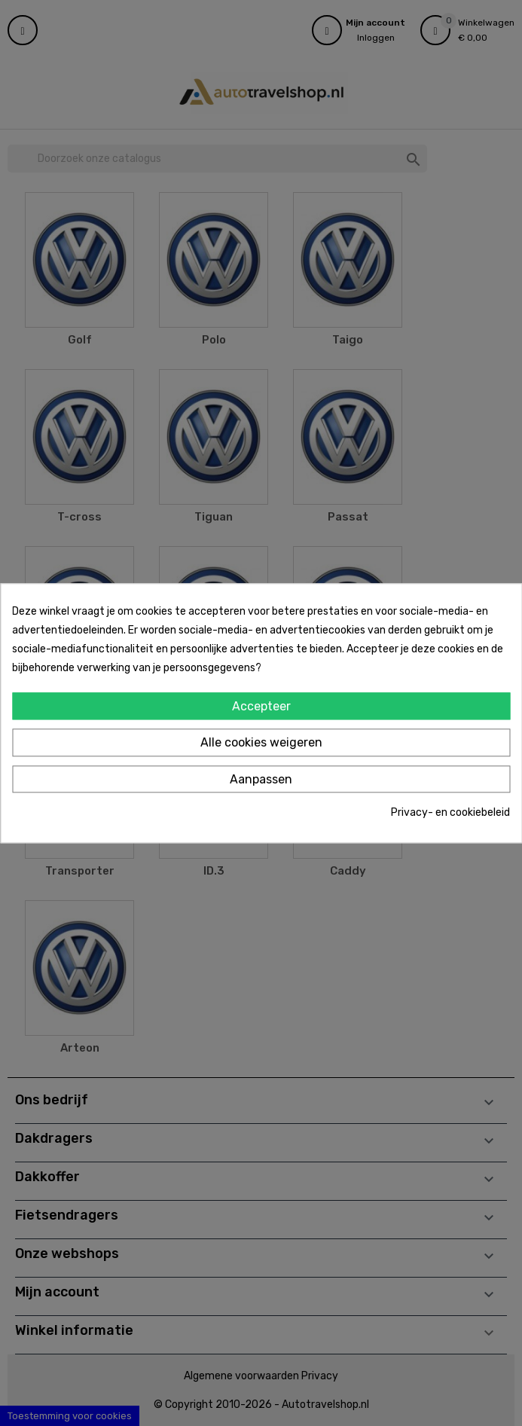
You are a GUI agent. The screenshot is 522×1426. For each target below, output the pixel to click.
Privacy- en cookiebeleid (450, 813)
